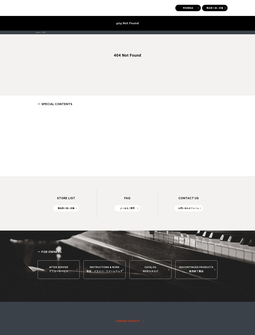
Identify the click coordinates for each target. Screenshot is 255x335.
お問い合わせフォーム (188, 208)
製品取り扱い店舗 (215, 8)
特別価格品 (188, 8)
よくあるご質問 (127, 208)
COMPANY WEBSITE (127, 321)
